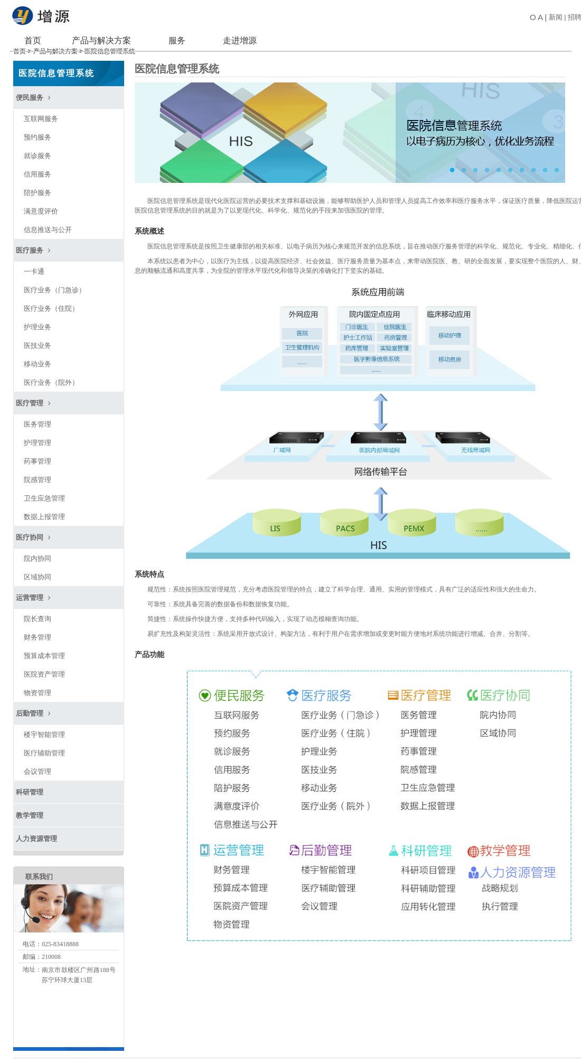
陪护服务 (37, 187)
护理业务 (37, 321)
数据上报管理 (44, 511)
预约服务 (37, 131)
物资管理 (37, 687)
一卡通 (34, 266)
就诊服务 (37, 150)
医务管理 (37, 418)
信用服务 (37, 168)
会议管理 (37, 766)
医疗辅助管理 (44, 747)
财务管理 (37, 631)
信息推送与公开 (48, 224)
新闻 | (556, 17)
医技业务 (37, 340)
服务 (176, 40)
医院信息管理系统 (56, 67)
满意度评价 (41, 205)
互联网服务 (41, 113)
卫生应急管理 (44, 492)
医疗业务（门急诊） (55, 284)
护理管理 (37, 437)
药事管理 (37, 455)
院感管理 (37, 474)
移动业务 (37, 358)
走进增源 (239, 40)
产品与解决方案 (100, 40)
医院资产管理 (44, 668)
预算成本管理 (44, 650)
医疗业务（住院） (51, 303)
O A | (536, 17)
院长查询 (37, 613)
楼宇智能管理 (44, 729)
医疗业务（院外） (51, 377)
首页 (32, 40)
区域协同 (37, 571)
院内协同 (37, 553)
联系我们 (39, 871)
